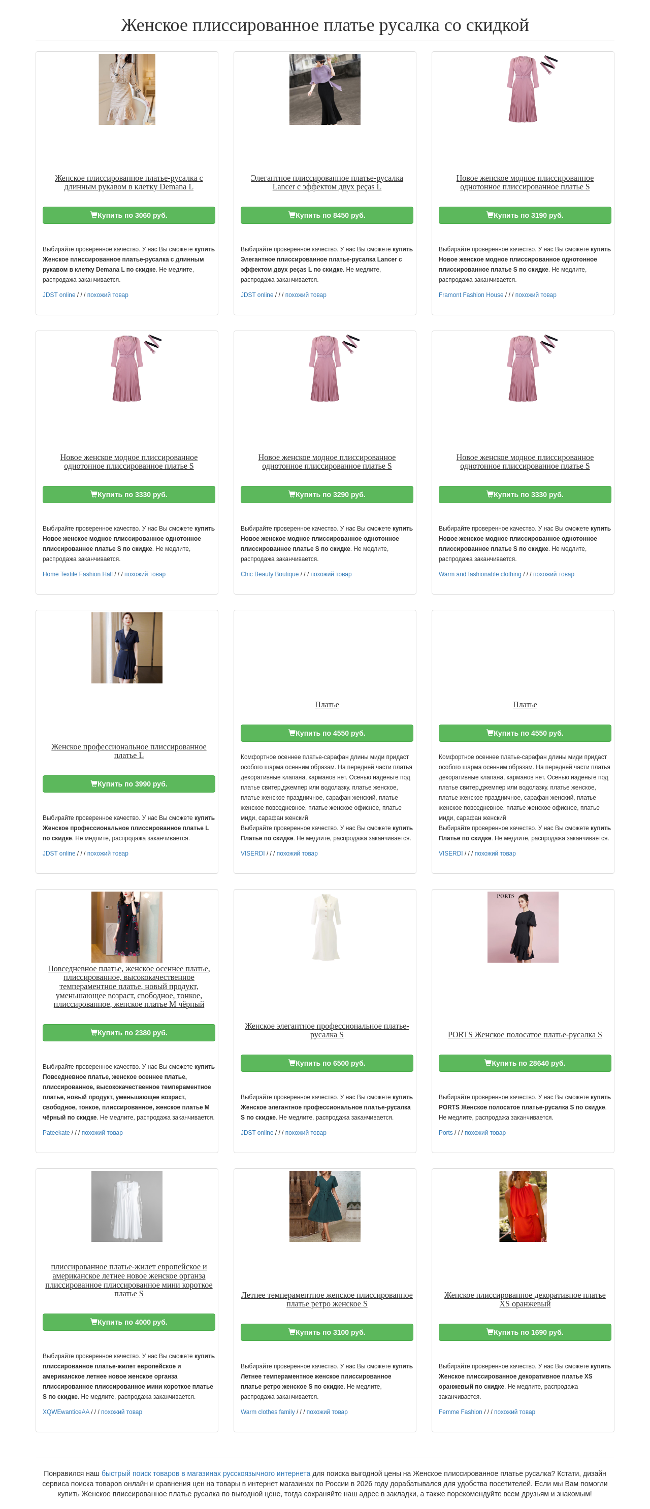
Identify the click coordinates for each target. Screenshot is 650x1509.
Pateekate (56, 1132)
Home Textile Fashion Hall (78, 574)
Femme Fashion (460, 1412)
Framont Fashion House (471, 295)
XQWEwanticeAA (66, 1412)
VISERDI (253, 853)
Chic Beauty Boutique (270, 574)
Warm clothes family (268, 1412)
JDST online (59, 295)
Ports (446, 1132)
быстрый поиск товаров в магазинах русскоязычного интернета (206, 1473)
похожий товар (107, 295)
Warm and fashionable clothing (480, 574)
